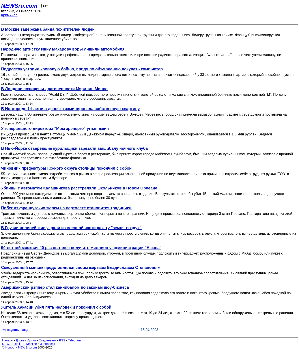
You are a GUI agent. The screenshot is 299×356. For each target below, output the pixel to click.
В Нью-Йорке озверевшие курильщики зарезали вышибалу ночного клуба (74, 148)
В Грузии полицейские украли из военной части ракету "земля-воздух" (71, 228)
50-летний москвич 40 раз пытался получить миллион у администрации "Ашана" (81, 247)
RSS (62, 340)
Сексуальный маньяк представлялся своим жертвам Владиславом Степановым (80, 267)
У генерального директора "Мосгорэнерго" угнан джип (55, 128)
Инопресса (47, 344)
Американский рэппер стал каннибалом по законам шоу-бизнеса (65, 287)
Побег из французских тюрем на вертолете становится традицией (66, 208)
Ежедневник (47, 340)
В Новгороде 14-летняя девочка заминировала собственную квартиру (70, 109)
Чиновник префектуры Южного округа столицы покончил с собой (66, 168)
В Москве (30, 344)
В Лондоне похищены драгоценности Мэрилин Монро (54, 89)
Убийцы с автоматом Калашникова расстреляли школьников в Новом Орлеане (79, 188)
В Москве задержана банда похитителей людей (48, 29)
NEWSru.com (19, 5)
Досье (20, 340)
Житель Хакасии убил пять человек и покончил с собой (56, 307)
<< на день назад (15, 330)
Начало (7, 340)
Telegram (74, 340)
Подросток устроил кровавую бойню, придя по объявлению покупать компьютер (82, 69)
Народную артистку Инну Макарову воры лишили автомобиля (63, 49)
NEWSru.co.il (11, 344)
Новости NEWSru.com (21, 347)
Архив (31, 340)
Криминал (9, 15)
